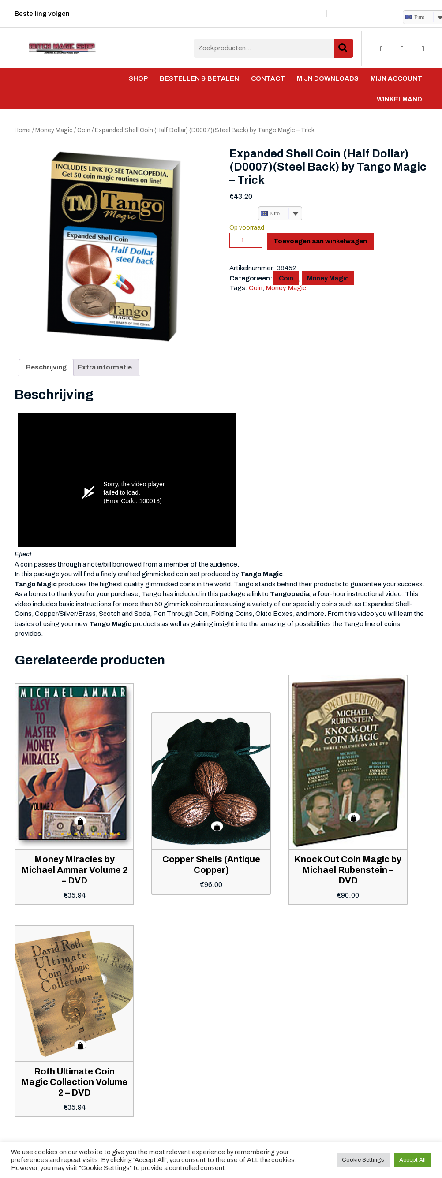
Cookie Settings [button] (363, 1160)
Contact (268, 78)
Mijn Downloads (328, 78)
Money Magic (54, 130)
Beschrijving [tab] (46, 367)
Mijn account (396, 78)
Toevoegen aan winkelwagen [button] (80, 821)
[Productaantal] (245, 240)
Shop (138, 78)
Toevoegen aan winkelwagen (320, 241)
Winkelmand (399, 99)
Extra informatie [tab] (105, 367)
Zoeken (343, 48)
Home (23, 130)
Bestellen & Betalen (199, 78)
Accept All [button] (412, 1160)
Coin (83, 130)
